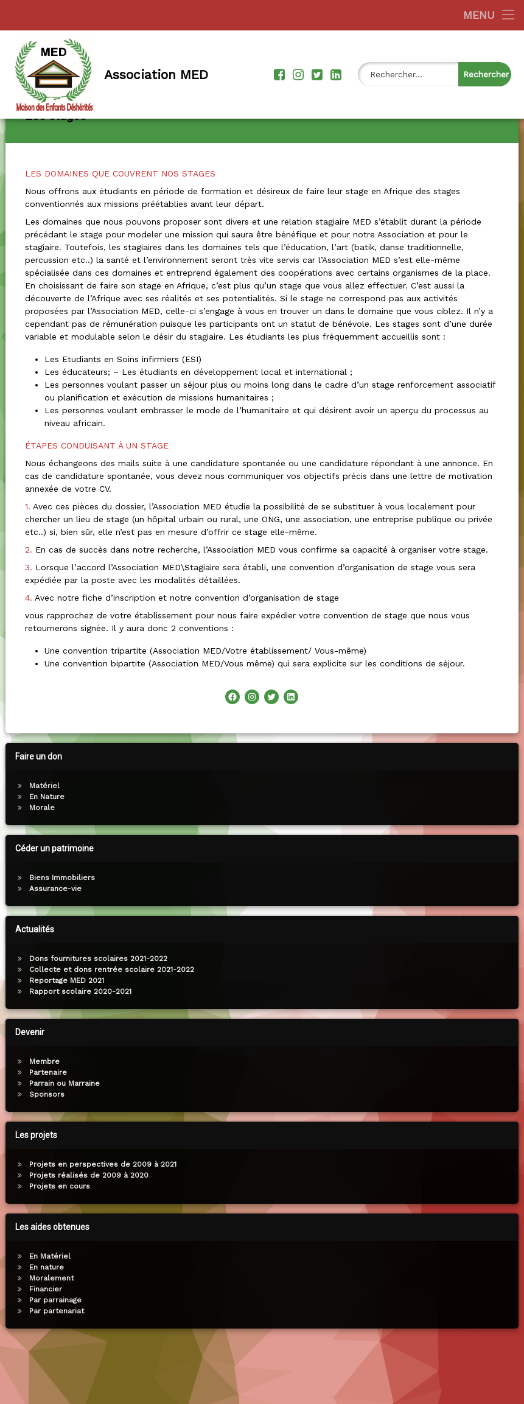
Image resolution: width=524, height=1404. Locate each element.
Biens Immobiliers (61, 922)
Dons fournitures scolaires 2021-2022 (97, 1003)
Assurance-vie (54, 933)
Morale (41, 852)
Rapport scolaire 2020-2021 (79, 1036)
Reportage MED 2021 (65, 1025)
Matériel (43, 830)
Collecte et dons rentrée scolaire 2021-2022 (110, 1014)
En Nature (45, 841)
